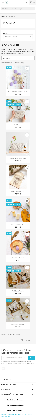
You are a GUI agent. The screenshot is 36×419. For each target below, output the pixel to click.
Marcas (6, 34)
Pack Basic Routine (18, 291)
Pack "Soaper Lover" (18, 224)
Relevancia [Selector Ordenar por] (18, 58)
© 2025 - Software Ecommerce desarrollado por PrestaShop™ (17, 415)
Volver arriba (27, 340)
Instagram (3, 368)
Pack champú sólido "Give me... (18, 92)
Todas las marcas (18, 36)
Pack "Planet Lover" (18, 258)
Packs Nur (9, 22)
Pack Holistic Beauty (18, 324)
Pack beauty (18, 125)
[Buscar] (18, 8)
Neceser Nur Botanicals (18, 158)
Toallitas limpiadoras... (18, 191)
